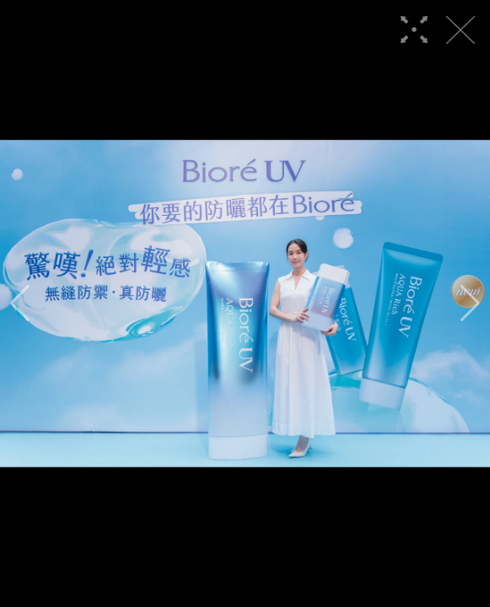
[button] (19, 303)
